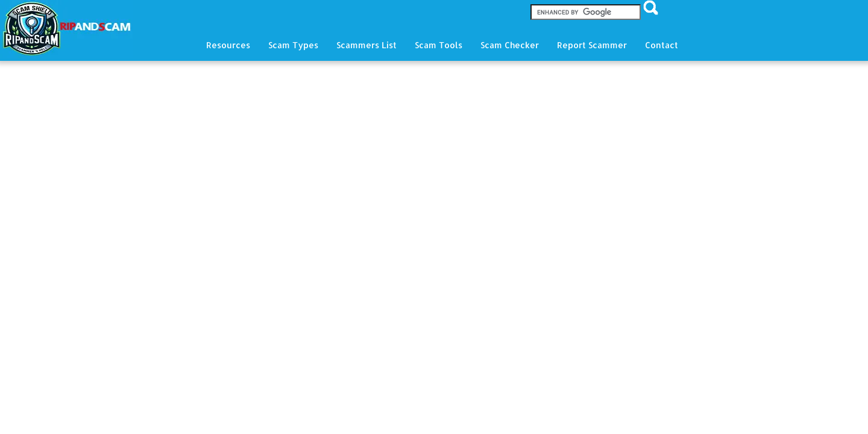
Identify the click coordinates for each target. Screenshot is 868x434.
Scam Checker (509, 45)
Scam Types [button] (293, 45)
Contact (661, 45)
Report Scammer (592, 45)
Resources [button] (228, 45)
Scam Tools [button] (438, 45)
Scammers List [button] (366, 45)
